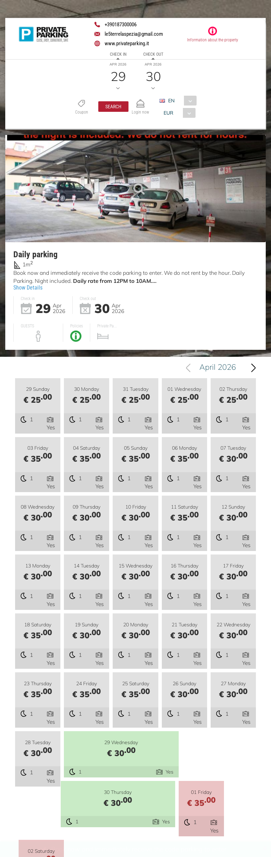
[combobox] (180, 100)
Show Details (27, 287)
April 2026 (217, 369)
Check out (153, 54)
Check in (118, 54)
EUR (168, 113)
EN (171, 100)
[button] (113, 106)
